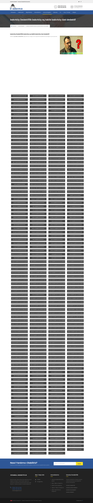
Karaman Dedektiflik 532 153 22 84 (38, 394)
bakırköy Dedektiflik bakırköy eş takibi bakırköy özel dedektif (37, 26)
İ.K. (60, 12)
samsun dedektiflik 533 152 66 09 (57, 442)
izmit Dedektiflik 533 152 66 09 (75, 250)
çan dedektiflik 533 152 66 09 (75, 206)
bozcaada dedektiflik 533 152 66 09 (56, 206)
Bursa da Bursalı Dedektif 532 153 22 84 (56, 165)
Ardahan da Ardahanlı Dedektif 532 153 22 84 (76, 173)
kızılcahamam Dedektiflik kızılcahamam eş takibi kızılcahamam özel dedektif (63, 276)
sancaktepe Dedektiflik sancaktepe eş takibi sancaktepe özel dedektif (25, 309)
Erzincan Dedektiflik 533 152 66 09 (57, 434)
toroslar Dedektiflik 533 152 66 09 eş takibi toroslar (77, 257)
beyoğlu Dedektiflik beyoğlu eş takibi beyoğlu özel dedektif (60, 324)
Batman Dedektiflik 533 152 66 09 (38, 412)
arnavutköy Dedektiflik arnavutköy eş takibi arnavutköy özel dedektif (61, 335)
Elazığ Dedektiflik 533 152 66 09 (75, 434)
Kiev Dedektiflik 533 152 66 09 (56, 110)
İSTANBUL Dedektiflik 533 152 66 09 (56, 217)
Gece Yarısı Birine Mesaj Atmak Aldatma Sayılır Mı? (58, 184)
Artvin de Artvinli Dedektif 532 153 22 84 (38, 114)
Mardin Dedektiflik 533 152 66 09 (38, 386)
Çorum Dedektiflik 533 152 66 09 (19, 408)
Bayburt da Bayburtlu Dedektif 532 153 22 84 (57, 169)
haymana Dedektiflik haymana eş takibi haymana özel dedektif (80, 280)
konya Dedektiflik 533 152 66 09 (75, 386)
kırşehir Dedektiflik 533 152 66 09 (19, 431)
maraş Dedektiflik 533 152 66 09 (19, 397)
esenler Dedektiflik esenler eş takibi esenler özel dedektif (78, 320)
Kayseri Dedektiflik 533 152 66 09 (75, 427)
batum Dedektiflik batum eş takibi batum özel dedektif (59, 294)
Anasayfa (13, 12)
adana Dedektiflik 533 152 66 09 (75, 431)
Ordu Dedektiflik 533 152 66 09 (19, 434)
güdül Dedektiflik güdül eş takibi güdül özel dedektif (21, 283)
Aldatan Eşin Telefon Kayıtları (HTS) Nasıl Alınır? (39, 187)
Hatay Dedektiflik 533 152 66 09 (57, 423)
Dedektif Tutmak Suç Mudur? (75, 195)
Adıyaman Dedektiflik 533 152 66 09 (38, 416)
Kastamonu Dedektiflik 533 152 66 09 (75, 419)
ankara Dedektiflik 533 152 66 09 (38, 294)
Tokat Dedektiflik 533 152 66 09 (75, 449)
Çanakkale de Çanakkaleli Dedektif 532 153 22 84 (39, 125)
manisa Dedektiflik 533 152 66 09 (38, 390)
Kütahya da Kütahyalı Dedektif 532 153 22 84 (76, 151)
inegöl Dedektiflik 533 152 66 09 (57, 235)
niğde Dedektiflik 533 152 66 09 (19, 386)
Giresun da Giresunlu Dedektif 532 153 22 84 (76, 162)
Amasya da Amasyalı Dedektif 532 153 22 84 (38, 176)
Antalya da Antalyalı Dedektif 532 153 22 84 (76, 180)
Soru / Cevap (67, 12)
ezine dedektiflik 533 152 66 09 (38, 210)
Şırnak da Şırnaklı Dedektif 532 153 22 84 (19, 143)
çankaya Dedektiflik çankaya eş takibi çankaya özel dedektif (41, 287)
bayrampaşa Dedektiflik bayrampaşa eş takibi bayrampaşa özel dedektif (25, 331)
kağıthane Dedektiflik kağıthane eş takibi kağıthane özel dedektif (80, 313)
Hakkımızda (21, 12)
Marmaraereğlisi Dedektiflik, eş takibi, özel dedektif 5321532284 (23, 357)
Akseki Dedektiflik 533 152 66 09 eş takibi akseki (57, 353)
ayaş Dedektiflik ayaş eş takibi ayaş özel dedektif (58, 291)
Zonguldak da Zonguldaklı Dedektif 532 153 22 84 (39, 136)
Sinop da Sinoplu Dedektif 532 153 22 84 (38, 147)
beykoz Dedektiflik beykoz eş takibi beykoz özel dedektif (40, 324)
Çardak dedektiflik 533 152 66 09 (19, 202)
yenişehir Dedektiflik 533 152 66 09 (38, 232)
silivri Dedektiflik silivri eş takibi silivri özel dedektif (77, 305)
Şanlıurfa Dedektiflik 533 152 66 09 (19, 379)
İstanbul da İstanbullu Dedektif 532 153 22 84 (57, 158)
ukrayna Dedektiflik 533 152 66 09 (57, 224)
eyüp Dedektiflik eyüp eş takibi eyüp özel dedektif (39, 320)
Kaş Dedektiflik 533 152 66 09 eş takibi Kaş (19, 346)
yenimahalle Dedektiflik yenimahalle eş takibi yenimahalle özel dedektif (25, 272)
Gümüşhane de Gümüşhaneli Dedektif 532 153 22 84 (59, 121)
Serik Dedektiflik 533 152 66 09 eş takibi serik (38, 338)
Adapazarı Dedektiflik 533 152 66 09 (19, 419)
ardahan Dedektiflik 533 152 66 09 (75, 412)
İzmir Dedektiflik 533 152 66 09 (75, 394)
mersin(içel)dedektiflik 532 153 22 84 (19, 95)
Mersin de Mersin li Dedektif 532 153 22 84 (56, 180)
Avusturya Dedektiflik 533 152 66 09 (56, 103)
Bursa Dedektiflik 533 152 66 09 (56, 449)
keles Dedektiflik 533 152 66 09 (38, 239)
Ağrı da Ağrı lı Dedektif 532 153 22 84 (75, 176)
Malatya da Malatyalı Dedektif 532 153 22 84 (57, 151)
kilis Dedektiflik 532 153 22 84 (57, 390)
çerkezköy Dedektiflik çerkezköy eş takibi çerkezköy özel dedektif (60, 361)
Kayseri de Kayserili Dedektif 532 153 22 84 (38, 117)
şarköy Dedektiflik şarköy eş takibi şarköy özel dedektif (40, 361)
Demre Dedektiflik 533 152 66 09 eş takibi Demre (57, 350)
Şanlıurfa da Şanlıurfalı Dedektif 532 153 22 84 (76, 143)
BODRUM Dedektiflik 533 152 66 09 (19, 217)
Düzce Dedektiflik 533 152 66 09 (57, 405)
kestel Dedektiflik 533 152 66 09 (56, 232)
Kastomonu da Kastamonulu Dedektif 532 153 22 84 (77, 154)
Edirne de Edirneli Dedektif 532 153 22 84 (19, 125)
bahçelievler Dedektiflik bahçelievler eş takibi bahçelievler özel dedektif (25, 335)
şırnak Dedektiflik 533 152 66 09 (38, 379)
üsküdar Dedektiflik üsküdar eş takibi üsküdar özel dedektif (23, 302)
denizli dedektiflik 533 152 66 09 (19, 199)
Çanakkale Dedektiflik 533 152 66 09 (38, 445)
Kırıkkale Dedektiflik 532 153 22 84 (57, 394)
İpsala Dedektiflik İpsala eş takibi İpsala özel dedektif (21, 368)
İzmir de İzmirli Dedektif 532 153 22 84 (75, 117)
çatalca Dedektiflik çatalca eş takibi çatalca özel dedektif (22, 324)
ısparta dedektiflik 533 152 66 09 (57, 401)
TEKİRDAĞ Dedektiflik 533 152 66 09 (38, 221)
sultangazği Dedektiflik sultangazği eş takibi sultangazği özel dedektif (62, 305)
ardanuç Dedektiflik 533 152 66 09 (56, 250)
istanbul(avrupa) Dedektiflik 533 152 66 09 (57, 397)
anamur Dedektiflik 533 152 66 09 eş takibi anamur (39, 268)
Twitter (37, 479)
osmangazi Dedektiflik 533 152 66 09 (75, 243)
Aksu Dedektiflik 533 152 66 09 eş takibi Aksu (38, 353)
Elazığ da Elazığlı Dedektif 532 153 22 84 (38, 162)
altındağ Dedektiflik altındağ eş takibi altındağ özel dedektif (79, 291)
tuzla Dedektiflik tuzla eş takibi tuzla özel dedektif (58, 302)
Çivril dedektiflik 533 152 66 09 (56, 202)
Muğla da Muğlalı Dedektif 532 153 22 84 (38, 151)
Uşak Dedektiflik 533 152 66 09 (56, 375)
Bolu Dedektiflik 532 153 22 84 (38, 95)
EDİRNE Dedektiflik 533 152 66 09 (75, 217)
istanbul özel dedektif (71, 490)
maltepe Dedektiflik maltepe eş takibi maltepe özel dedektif (79, 309)
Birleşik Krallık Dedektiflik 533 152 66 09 (19, 106)
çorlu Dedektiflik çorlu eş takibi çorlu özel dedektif (77, 361)
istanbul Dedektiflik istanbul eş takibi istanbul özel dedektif (60, 298)
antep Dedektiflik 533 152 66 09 (19, 257)
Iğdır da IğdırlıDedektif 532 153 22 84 (19, 162)
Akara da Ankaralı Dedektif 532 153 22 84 (56, 173)
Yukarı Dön (79, 500)
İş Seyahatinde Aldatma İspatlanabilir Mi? (20, 191)
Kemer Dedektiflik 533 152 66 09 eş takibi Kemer (39, 346)
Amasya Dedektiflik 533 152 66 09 (19, 449)
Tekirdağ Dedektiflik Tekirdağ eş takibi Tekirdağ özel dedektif (60, 132)
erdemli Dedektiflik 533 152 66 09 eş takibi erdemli (77, 265)
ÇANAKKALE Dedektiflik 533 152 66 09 (19, 221)
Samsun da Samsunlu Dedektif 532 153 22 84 (20, 147)
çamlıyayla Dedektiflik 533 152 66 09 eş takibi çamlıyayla (59, 265)
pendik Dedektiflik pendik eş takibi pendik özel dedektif (59, 309)
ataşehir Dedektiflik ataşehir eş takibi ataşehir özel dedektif (78, 335)
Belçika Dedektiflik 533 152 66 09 (38, 103)
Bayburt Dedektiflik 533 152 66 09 (19, 412)
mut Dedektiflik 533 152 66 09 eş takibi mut (38, 265)
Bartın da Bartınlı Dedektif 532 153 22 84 (38, 173)
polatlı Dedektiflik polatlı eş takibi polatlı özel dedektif (77, 272)
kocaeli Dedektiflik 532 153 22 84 (75, 390)
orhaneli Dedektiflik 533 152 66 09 (75, 228)
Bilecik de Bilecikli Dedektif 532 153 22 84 (75, 125)
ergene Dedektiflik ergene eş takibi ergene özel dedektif (40, 357)
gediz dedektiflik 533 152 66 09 (75, 210)
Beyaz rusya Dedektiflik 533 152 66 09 (38, 106)
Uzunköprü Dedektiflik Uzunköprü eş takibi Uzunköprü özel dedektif (24, 136)
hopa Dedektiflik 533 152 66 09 (75, 246)
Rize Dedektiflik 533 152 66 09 (38, 383)
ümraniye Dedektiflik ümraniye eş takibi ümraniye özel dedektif (42, 302)
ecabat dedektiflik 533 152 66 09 (19, 210)
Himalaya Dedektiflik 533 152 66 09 (19, 372)
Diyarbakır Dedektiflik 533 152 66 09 (56, 438)
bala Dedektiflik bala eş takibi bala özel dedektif (21, 291)
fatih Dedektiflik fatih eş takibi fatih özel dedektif (76, 316)
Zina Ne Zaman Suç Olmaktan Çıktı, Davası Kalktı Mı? (59, 195)
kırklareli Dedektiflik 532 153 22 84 (19, 394)
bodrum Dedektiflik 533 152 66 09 (38, 372)
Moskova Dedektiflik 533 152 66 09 (75, 106)
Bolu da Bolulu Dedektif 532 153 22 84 (75, 169)
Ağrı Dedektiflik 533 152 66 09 (56, 257)
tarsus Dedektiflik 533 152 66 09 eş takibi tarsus (57, 261)
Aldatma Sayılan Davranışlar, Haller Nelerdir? (38, 184)
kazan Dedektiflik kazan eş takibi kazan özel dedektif (59, 280)
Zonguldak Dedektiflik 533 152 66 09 (19, 438)
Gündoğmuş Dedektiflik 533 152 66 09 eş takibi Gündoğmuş (79, 346)
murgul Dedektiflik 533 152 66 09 (19, 246)
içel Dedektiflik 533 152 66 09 (57, 254)
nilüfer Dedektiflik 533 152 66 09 (57, 243)
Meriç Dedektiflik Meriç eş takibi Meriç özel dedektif (39, 368)
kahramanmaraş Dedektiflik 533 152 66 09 (20, 254)
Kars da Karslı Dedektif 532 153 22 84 (57, 154)
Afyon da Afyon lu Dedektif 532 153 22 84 (56, 176)
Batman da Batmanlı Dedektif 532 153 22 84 (38, 169)
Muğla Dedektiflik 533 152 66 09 (57, 386)
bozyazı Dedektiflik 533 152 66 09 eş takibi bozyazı (21, 268)
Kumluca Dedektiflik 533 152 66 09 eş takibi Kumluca (40, 342)
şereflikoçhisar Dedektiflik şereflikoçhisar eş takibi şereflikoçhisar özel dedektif (44, 272)
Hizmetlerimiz (37, 12)
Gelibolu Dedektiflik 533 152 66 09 (38, 419)
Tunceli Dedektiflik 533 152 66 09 (38, 375)
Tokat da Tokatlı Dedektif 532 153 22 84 (75, 140)
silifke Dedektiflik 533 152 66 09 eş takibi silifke (38, 261)
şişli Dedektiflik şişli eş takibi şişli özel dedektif (20, 305)
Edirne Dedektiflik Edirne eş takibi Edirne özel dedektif (77, 132)
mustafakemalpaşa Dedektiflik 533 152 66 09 (20, 235)
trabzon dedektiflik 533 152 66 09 (38, 449)
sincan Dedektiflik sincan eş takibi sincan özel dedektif (59, 272)
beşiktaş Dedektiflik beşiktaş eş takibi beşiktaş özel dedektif (78, 327)
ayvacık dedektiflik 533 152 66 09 (75, 202)
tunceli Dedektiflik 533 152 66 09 (75, 372)
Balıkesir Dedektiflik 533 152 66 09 (38, 431)
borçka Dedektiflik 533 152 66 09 (57, 246)
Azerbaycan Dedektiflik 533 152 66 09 (75, 99)
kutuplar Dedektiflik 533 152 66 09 (75, 368)
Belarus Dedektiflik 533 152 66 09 (75, 110)
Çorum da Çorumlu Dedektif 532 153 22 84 (19, 165)
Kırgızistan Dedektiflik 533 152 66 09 (56, 95)
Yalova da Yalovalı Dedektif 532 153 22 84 (57, 136)
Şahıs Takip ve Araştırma (57, 483)
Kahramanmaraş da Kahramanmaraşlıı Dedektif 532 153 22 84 (42, 154)
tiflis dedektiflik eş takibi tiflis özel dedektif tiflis (38, 298)
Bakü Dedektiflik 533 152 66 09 (19, 99)
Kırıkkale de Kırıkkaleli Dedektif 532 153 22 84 (57, 114)
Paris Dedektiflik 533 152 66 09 (75, 103)
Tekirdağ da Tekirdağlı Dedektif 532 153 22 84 (38, 143)
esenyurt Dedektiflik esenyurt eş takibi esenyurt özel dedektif (23, 320)
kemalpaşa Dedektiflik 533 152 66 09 (19, 250)
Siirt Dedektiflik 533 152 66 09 (75, 379)
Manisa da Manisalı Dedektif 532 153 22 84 (20, 151)
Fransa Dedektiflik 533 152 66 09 (19, 110)
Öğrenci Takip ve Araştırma (58, 487)
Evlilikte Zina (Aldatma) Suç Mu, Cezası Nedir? (38, 195)
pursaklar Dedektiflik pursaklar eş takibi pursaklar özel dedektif (23, 276)
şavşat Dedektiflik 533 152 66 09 (38, 246)
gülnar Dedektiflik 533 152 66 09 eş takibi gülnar (76, 261)
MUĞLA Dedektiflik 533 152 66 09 (38, 217)
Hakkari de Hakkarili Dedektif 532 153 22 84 (19, 121)
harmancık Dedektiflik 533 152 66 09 (38, 235)
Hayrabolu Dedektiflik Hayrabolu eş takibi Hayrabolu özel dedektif (61, 357)
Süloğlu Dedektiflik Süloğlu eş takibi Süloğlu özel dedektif (22, 364)
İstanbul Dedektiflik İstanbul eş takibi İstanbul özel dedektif (41, 132)
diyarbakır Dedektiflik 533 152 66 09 (75, 405)
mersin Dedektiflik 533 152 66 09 (75, 254)
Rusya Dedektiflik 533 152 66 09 (57, 106)
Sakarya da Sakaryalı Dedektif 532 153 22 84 (76, 147)
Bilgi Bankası (29, 12)
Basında (55, 12)
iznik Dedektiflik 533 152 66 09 (75, 235)
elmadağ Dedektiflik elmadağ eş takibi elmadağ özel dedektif (23, 287)
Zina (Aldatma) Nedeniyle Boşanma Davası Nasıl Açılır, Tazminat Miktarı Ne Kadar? (27, 195)
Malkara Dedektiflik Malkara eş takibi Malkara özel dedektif (78, 353)
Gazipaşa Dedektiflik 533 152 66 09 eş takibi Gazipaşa (40, 350)
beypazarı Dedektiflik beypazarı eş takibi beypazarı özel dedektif (42, 291)
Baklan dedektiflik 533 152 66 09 (57, 199)
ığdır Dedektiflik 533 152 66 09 (38, 401)
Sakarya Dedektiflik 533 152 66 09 (57, 379)
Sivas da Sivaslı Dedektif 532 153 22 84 (57, 143)
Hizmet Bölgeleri (47, 12)
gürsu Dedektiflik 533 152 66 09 (56, 239)
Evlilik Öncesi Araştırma (57, 485)
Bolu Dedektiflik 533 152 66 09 (56, 445)
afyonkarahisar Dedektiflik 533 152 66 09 (56, 416)
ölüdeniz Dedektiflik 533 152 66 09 (38, 213)
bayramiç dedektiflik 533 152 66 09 (19, 206)
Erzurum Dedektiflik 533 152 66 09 (75, 438)
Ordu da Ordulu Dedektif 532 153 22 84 (57, 147)
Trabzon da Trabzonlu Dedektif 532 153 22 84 (38, 140)
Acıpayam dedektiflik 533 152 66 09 (38, 199)
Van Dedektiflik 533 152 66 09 (19, 442)
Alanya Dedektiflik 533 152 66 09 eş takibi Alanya (21, 353)
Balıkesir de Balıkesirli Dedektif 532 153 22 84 (20, 129)
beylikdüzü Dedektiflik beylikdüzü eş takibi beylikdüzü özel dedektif (61, 327)
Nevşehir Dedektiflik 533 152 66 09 (75, 383)
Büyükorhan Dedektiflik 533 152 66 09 (38, 243)
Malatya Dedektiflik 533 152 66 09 (19, 445)
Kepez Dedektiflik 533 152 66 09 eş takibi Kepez (57, 342)
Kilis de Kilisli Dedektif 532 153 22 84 (19, 117)
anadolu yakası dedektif (71, 487)
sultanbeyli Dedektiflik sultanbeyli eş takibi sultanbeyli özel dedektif (42, 305)
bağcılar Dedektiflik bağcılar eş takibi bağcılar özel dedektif (79, 331)
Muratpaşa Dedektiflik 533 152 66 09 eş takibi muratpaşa (78, 338)
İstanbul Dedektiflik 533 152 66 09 (57, 453)
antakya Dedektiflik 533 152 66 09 (38, 257)
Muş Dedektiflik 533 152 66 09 (38, 438)
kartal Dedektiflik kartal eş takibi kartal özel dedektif (58, 313)
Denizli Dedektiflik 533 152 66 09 (75, 423)
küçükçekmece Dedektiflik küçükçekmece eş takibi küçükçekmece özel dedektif (45, 313)
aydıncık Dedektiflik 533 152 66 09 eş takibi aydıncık (58, 268)
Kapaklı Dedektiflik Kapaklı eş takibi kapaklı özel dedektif (78, 357)
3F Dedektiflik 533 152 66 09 (19, 416)
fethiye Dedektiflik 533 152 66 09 (19, 213)
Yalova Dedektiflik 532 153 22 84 (75, 375)
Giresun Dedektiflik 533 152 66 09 (19, 423)
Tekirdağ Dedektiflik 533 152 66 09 (38, 423)
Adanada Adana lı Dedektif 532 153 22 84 (38, 180)
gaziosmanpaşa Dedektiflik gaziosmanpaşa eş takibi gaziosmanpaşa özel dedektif (46, 316)
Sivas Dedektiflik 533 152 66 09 (38, 453)
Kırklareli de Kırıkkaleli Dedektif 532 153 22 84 (76, 114)
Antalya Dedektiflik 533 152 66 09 (19, 427)
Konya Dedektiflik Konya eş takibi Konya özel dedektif (77, 129)
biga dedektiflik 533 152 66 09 (38, 206)
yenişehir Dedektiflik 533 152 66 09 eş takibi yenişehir (21, 261)
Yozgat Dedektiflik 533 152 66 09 (38, 442)
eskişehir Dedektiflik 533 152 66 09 (38, 405)
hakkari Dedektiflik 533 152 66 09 (75, 401)
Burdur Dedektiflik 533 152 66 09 (38, 408)
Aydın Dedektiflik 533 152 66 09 (75, 442)
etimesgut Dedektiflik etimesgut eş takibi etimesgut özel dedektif (80, 283)
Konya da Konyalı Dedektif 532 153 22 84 (19, 154)
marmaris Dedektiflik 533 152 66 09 (56, 213)
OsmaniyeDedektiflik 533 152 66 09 (56, 383)
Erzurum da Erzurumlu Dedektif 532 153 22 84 (57, 162)
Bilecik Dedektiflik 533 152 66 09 (57, 419)
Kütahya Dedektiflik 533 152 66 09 (19, 390)
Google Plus (39, 481)
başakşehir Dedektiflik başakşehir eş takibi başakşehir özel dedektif (42, 331)
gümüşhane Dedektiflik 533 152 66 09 (19, 405)
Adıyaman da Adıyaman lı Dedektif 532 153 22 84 (21, 180)
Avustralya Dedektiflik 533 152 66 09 (56, 99)
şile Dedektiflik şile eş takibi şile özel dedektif (76, 302)
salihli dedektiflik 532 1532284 (19, 184)
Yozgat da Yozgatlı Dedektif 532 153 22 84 (75, 136)
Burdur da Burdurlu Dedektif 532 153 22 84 (19, 169)
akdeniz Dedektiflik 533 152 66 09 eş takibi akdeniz (77, 268)
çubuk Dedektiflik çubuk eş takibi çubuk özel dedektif (59, 287)
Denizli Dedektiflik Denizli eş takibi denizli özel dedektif (59, 129)
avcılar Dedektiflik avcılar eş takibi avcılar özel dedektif (40, 335)
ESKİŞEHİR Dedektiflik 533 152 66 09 (75, 213)
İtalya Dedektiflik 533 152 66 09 (75, 95)
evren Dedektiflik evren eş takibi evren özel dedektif (39, 283)
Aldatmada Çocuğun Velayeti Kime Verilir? (57, 191)
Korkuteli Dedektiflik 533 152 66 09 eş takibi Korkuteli (21, 342)
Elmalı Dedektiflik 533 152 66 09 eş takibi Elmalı (20, 350)
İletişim (74, 12)
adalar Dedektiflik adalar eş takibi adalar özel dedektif (22, 338)
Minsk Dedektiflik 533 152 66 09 (19, 114)
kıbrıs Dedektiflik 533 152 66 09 (56, 372)
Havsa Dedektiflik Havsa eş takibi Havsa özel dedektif (59, 364)
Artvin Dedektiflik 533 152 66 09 (75, 445)
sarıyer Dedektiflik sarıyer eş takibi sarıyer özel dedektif (40, 309)
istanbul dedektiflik (70, 485)
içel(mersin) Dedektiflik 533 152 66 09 (75, 397)
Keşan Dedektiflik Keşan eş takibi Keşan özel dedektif (40, 364)
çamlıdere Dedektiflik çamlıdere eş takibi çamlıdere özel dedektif (80, 287)
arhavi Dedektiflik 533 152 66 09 (38, 250)
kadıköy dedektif (70, 492)
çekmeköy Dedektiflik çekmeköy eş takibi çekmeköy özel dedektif (61, 320)
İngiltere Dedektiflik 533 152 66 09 (19, 103)
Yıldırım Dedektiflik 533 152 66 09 (19, 243)
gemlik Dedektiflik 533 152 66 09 (75, 239)
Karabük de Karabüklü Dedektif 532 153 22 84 (57, 117)
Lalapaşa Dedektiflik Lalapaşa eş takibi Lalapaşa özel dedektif (79, 364)
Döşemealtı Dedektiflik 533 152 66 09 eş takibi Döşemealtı (78, 350)
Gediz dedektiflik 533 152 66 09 (56, 210)
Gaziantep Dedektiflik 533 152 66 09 (56, 431)
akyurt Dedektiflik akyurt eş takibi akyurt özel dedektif (21, 294)
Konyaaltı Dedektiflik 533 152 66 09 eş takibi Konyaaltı (77, 342)
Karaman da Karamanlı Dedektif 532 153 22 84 (20, 158)
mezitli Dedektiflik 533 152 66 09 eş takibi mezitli (20, 265)
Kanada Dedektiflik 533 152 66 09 (38, 99)
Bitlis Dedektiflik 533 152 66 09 (75, 408)
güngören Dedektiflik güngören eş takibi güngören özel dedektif (61, 316)
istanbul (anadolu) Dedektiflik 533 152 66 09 (20, 401)
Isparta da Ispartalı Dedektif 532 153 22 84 (38, 158)
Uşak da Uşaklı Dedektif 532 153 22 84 (57, 140)
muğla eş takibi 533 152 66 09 (56, 221)
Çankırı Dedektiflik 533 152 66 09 (38, 434)
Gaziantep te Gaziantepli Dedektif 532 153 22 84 (39, 121)
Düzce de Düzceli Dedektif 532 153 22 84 (56, 125)
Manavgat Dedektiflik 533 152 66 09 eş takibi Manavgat (59, 338)
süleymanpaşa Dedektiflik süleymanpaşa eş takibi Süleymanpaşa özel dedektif (27, 361)
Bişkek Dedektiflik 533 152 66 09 (38, 224)
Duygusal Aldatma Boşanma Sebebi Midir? (38, 191)
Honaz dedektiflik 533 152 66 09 (75, 199)
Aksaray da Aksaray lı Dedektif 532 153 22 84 (20, 176)
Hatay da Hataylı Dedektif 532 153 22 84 (75, 158)
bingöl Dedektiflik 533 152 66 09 (57, 408)
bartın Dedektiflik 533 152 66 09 (56, 412)
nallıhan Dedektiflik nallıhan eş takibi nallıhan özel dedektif (41, 276)
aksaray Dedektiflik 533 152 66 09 (75, 416)
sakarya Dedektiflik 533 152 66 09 (38, 254)
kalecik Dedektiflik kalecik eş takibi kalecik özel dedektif (40, 280)
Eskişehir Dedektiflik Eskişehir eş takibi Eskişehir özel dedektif (22, 132)
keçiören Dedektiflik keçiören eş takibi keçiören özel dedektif (23, 280)
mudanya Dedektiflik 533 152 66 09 (75, 232)
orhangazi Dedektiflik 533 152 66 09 (19, 232)
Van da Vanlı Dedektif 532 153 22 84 (19, 140)
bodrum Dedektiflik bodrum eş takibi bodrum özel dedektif (60, 368)
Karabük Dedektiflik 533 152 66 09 (38, 397)
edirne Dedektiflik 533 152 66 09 (19, 375)
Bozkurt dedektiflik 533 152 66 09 (38, 202)
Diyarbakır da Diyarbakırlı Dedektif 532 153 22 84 (39, 165)
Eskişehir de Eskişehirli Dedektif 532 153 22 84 (76, 121)
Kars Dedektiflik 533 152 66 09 (56, 427)
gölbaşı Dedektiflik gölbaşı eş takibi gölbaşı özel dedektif (59, 283)
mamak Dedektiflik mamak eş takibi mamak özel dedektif (78, 276)
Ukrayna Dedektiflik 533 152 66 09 (38, 110)
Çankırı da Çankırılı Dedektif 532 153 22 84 (75, 165)
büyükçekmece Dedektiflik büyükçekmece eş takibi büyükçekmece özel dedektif (26, 327)
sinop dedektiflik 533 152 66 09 (19, 383)
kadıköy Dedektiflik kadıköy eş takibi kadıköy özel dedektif (22, 316)
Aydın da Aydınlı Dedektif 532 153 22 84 (19, 173)
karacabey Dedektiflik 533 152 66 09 (19, 239)
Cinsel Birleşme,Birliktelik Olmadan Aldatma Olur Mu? (59, 187)
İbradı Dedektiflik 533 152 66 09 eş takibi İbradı (57, 346)
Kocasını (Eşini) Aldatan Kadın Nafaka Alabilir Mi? (21, 187)
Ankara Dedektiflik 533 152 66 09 (38, 427)
